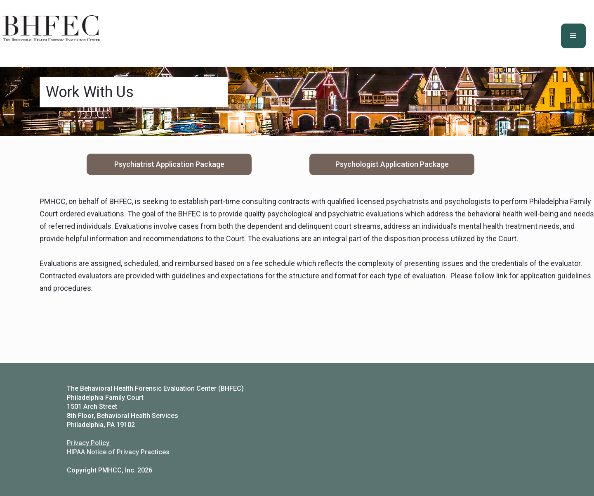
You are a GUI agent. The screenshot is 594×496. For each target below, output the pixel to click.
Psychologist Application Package (392, 164)
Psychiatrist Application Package (169, 164)
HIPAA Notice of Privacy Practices (118, 452)
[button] (573, 36)
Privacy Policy (89, 443)
